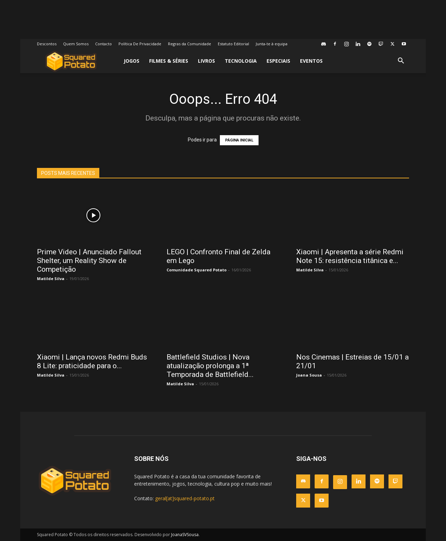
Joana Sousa (309, 375)
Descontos (46, 43)
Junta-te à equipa (271, 43)
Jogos (131, 60)
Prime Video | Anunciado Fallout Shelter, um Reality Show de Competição (89, 260)
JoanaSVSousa (185, 535)
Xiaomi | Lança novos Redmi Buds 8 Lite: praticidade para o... (92, 361)
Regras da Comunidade (189, 43)
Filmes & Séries (168, 60)
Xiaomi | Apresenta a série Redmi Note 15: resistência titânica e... (349, 256)
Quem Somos (76, 43)
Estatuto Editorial (233, 43)
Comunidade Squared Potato (196, 269)
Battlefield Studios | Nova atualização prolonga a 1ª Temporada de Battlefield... (210, 366)
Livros (206, 60)
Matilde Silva (50, 278)
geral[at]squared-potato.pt (185, 498)
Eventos (311, 60)
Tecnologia (241, 60)
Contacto (103, 43)
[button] (400, 61)
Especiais (278, 60)
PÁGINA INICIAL (239, 140)
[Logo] (71, 61)
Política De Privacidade (139, 43)
